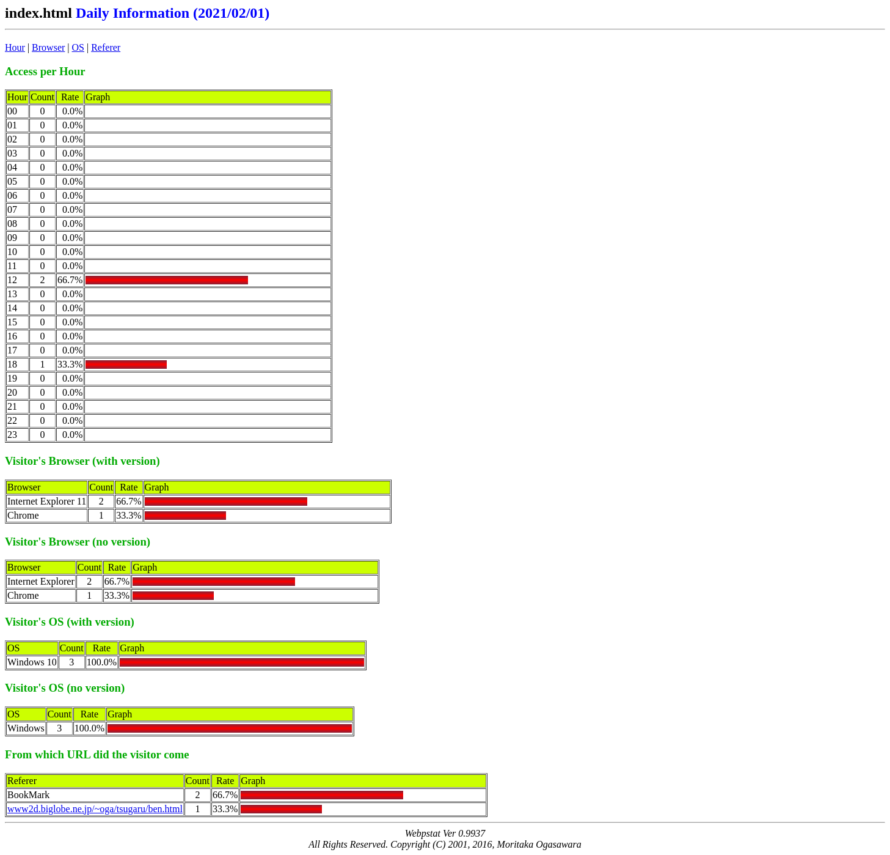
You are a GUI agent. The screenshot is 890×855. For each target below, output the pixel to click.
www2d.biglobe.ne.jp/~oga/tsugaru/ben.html (95, 809)
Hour (15, 47)
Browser (48, 47)
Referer (105, 47)
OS (78, 47)
